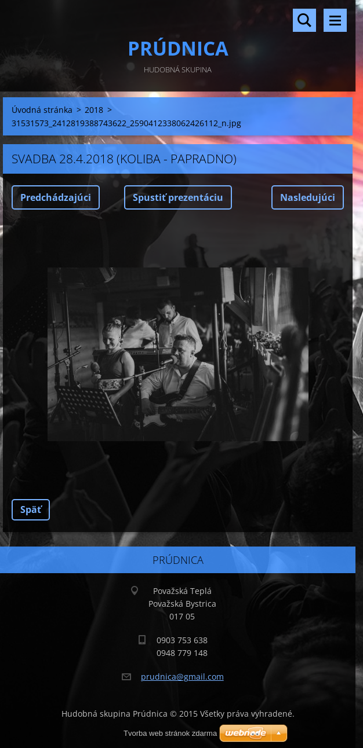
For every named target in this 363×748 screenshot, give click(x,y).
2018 (94, 109)
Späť (30, 509)
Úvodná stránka (42, 109)
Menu (335, 20)
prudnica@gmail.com (182, 676)
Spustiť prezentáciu (178, 197)
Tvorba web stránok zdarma (170, 733)
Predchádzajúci (55, 197)
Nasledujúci (307, 197)
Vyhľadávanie (304, 20)
